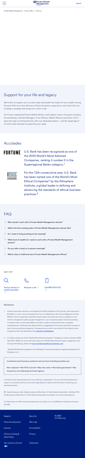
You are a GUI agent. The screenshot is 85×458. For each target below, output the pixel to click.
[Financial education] (12, 422)
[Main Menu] (4, 3)
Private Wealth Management (13, 11)
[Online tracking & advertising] (14, 435)
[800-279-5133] (52, 285)
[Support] (7, 416)
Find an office (28, 11)
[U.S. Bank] (41, 3)
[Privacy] (32, 434)
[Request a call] (31, 283)
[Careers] (7, 428)
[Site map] (33, 422)
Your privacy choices (13, 444)
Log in (78, 3)
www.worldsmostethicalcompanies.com (47, 344)
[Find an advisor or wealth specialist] (12, 286)
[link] (64, 163)
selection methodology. (45, 331)
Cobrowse (33, 443)
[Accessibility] (34, 428)
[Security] (33, 416)
